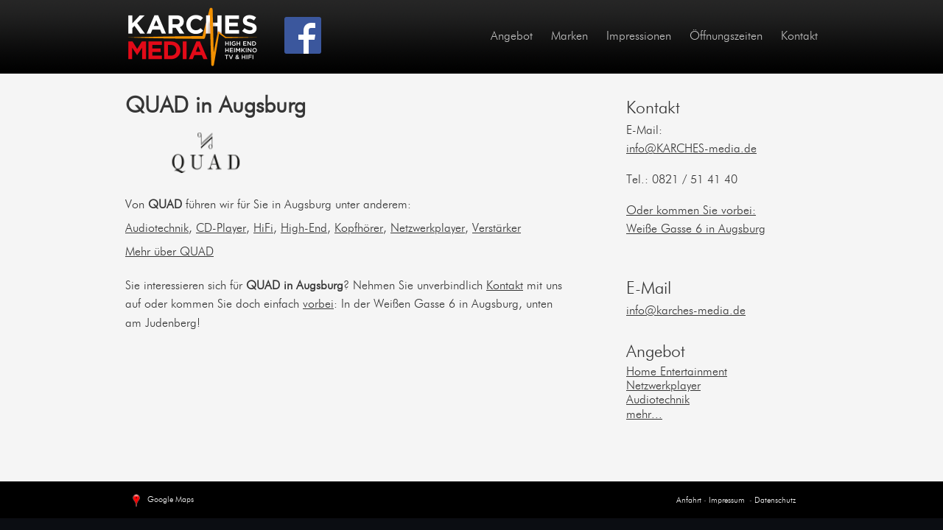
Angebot (512, 37)
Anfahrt (688, 501)
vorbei (318, 305)
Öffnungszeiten (726, 37)
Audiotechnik (157, 229)
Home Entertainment (676, 372)
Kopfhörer (358, 229)
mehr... (644, 415)
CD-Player (221, 229)
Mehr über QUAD (169, 252)
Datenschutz (775, 501)
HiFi (263, 229)
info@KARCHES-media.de (691, 149)
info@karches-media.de (686, 311)
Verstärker (496, 229)
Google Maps (161, 501)
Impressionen (638, 37)
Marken (569, 37)
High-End (304, 229)
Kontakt (799, 37)
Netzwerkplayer (427, 229)
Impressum (726, 501)
